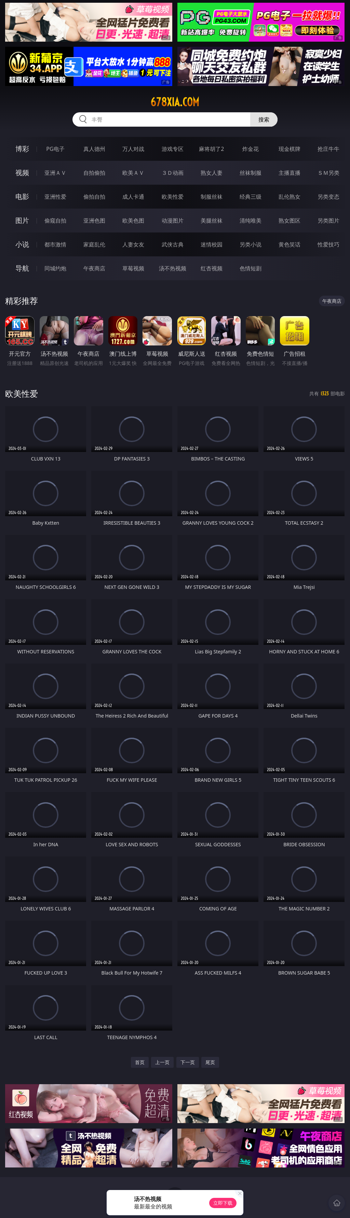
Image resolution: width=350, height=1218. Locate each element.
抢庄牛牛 (328, 149)
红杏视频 (212, 268)
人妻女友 (133, 244)
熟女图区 (289, 220)
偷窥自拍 (55, 220)
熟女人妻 (212, 172)
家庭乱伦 (94, 244)
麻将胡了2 (211, 149)
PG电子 (55, 149)
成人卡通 (133, 196)
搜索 (263, 119)
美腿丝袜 (212, 220)
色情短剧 (250, 268)
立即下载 (222, 1203)
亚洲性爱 (55, 196)
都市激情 (55, 244)
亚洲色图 (94, 220)
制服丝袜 (212, 196)
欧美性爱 (173, 196)
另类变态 (328, 196)
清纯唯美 (250, 220)
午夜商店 (94, 268)
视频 (22, 172)
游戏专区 (173, 149)
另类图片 (328, 220)
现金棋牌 (289, 149)
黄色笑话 (289, 244)
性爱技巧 (328, 244)
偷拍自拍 (94, 196)
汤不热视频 (172, 268)
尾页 (210, 1062)
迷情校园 (212, 244)
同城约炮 (55, 268)
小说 (22, 244)
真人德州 (94, 149)
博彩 (22, 148)
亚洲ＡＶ (55, 172)
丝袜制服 (250, 172)
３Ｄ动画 (173, 172)
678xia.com (174, 102)
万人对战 (133, 149)
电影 (22, 196)
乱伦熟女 (289, 196)
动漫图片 (173, 220)
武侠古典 (173, 244)
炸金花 (250, 149)
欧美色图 (133, 220)
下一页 (187, 1062)
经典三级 (250, 196)
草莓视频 (133, 268)
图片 (22, 220)
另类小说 (250, 244)
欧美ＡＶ (133, 172)
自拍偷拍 (94, 172)
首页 (140, 1062)
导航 (22, 268)
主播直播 (289, 172)
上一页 (162, 1062)
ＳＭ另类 (328, 172)
